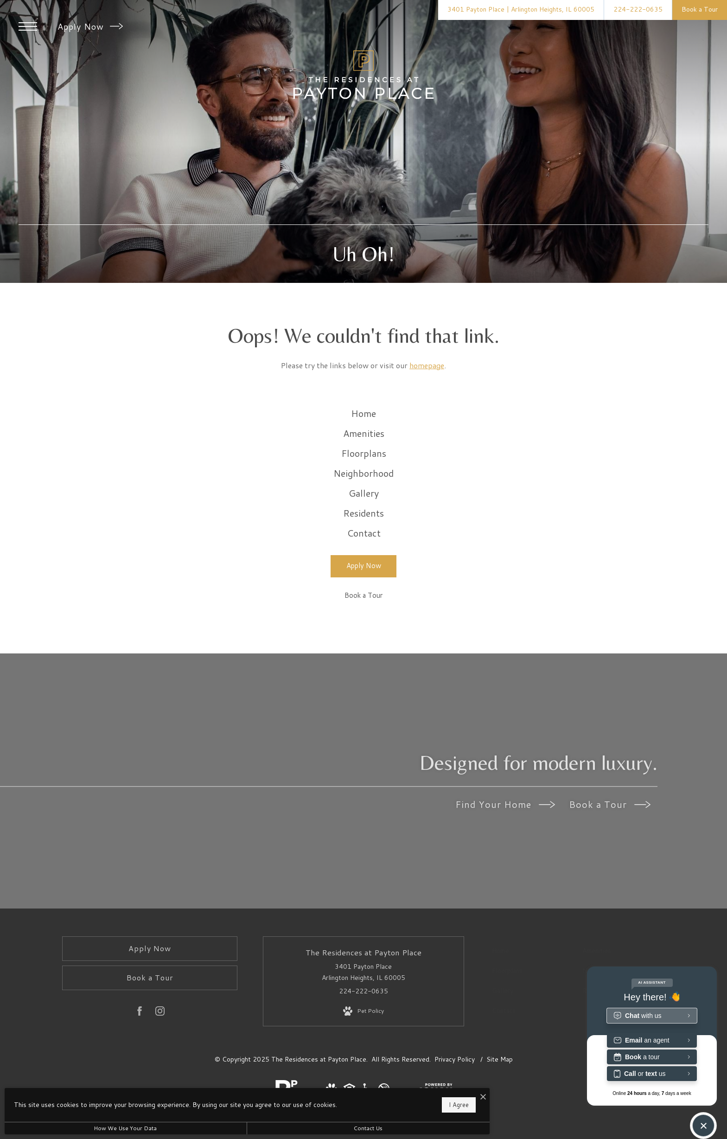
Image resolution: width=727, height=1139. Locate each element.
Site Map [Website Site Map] (499, 1124)
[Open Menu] (28, 26)
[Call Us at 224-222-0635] (638, 10)
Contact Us (247, 1128)
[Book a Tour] (363, 661)
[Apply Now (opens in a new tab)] (363, 631)
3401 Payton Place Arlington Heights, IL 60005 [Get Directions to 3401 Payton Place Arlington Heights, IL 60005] (363, 1037)
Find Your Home (505, 869)
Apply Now (90, 26)
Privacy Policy (454, 1124)
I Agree (298, 1102)
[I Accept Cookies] (322, 1092)
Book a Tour (609, 869)
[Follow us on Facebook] (139, 1077)
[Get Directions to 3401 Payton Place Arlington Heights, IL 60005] (521, 10)
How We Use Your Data (85, 1128)
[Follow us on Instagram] (160, 1077)
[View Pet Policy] (363, 1076)
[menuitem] (363, 418)
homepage (426, 365)
